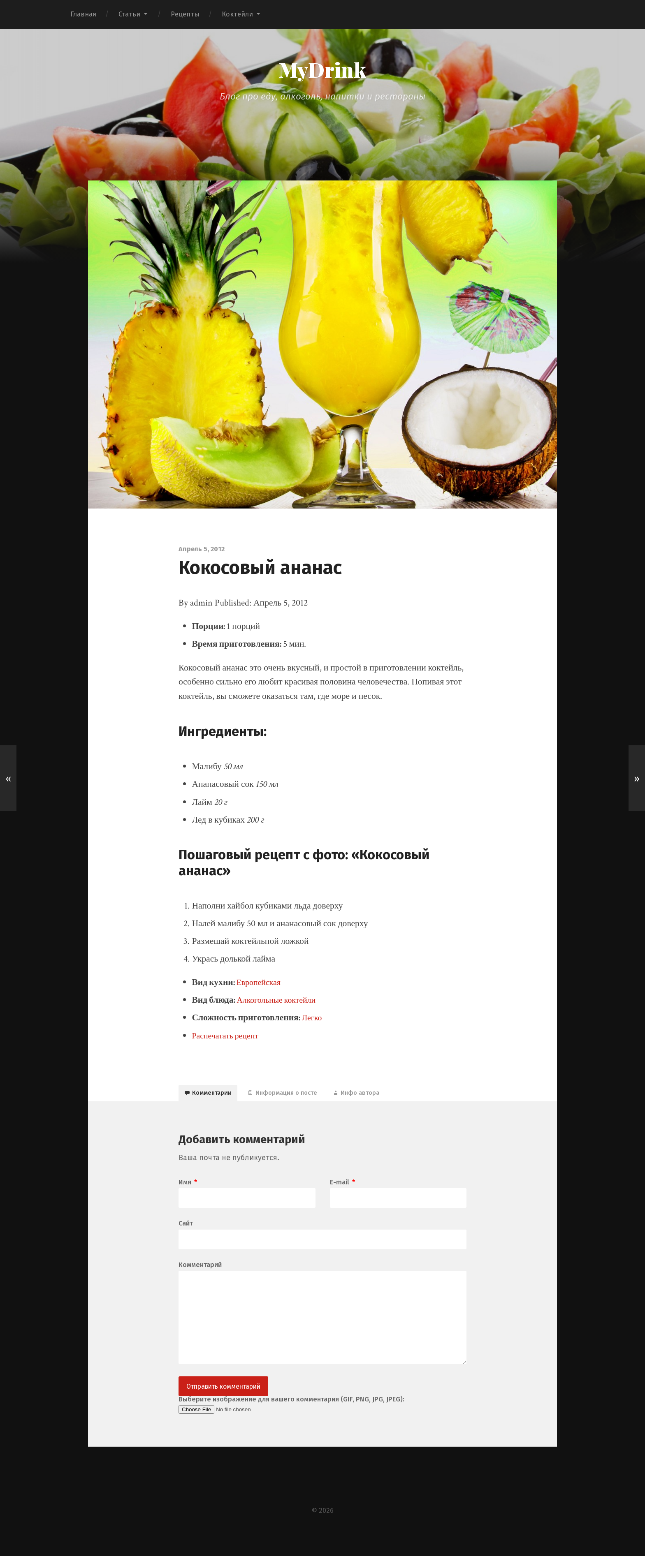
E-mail (342, 1190)
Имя (188, 1190)
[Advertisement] (322, 131)
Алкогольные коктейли (280, 1002)
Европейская (261, 984)
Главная (83, 14)
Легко (313, 1020)
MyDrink (322, 71)
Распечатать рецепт (228, 1038)
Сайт (186, 1231)
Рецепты (185, 14)
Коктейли (237, 14)
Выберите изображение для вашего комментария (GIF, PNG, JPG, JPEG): (291, 1419)
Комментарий (200, 1274)
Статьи (129, 14)
